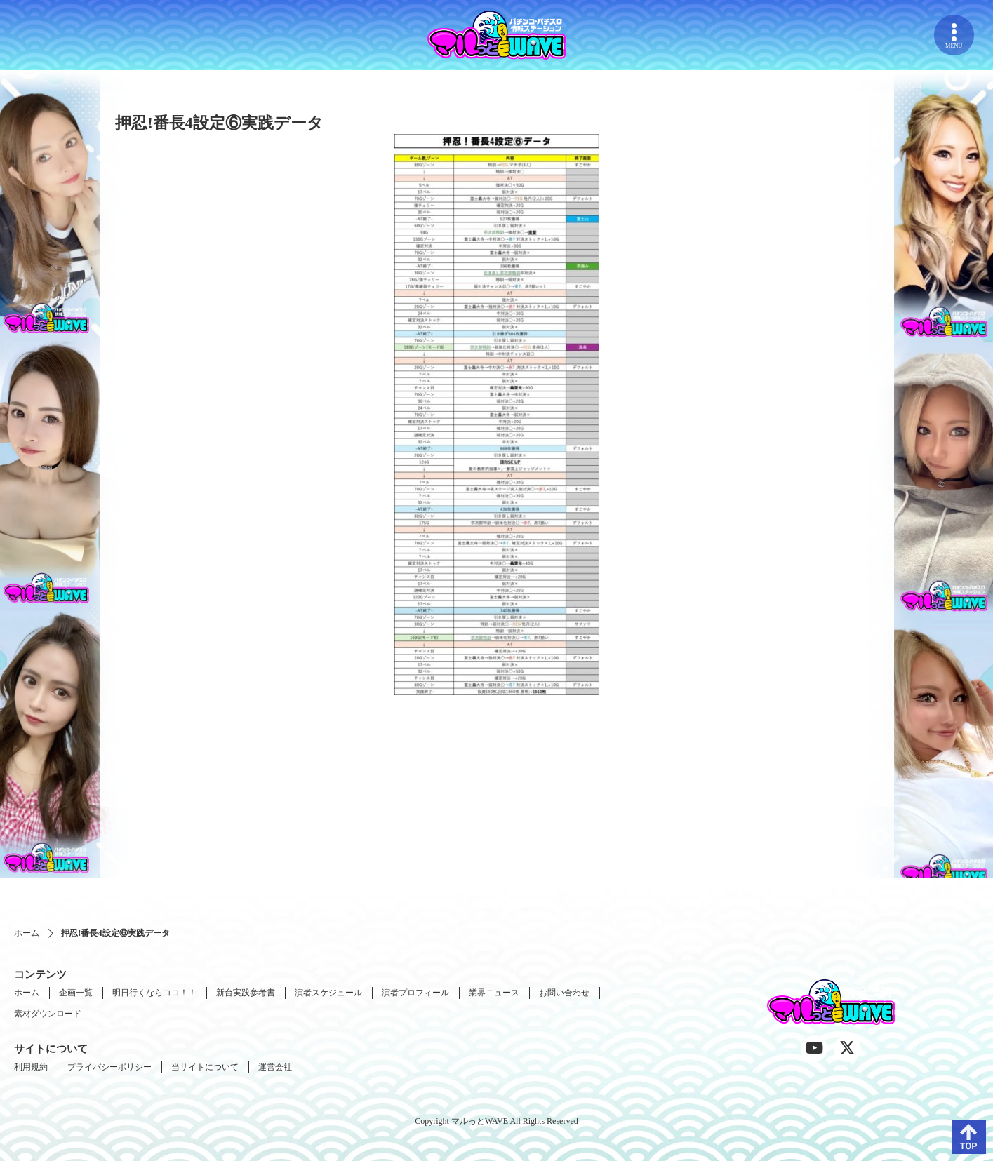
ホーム (26, 933)
